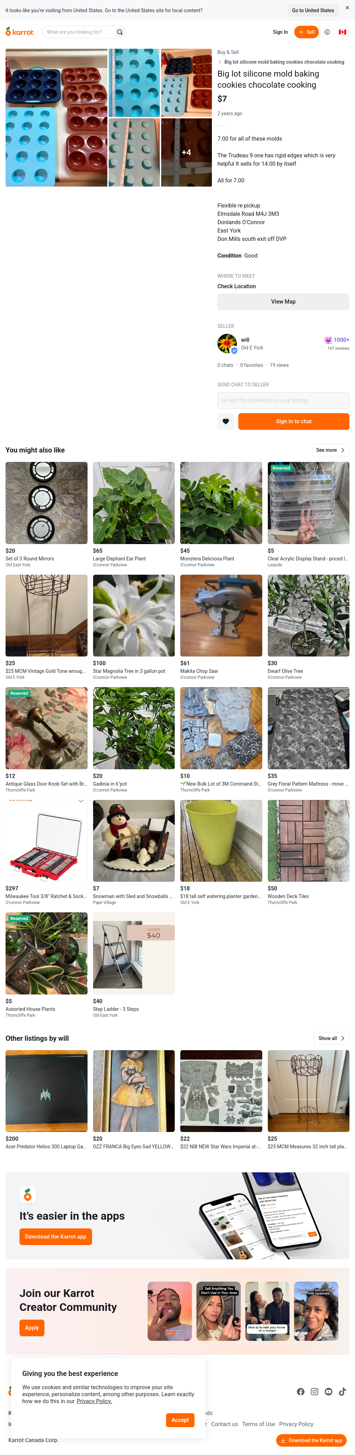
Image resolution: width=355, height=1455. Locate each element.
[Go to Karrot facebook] (301, 1391)
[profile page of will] (227, 343)
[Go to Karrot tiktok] (342, 1391)
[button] (330, 450)
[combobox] (79, 32)
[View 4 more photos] (186, 152)
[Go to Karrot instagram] (315, 1391)
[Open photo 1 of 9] (56, 118)
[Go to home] (19, 32)
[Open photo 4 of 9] (134, 152)
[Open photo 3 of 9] (186, 83)
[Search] (120, 32)
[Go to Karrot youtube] (328, 1391)
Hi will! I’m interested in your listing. (283, 400)
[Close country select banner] (347, 8)
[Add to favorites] (225, 421)
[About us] (327, 32)
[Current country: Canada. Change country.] (342, 32)
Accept (180, 1420)
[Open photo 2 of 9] (134, 83)
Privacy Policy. (94, 1401)
